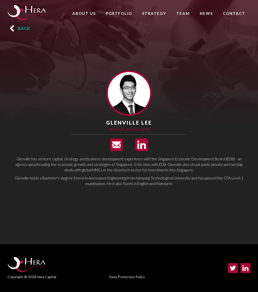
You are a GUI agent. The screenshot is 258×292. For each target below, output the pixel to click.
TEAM (183, 13)
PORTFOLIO (119, 13)
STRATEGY (154, 13)
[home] (27, 11)
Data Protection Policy (127, 277)
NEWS (206, 13)
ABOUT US (84, 13)
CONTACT (234, 13)
